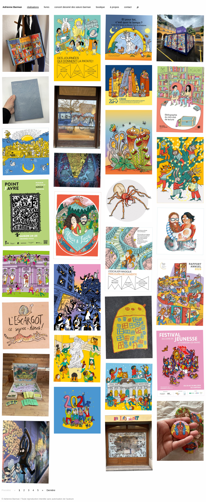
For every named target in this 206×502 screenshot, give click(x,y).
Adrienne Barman (12, 7)
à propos (114, 7)
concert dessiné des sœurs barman (72, 7)
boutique (100, 7)
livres (46, 7)
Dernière (51, 490)
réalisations (33, 7)
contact (127, 7)
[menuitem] (12, 7)
